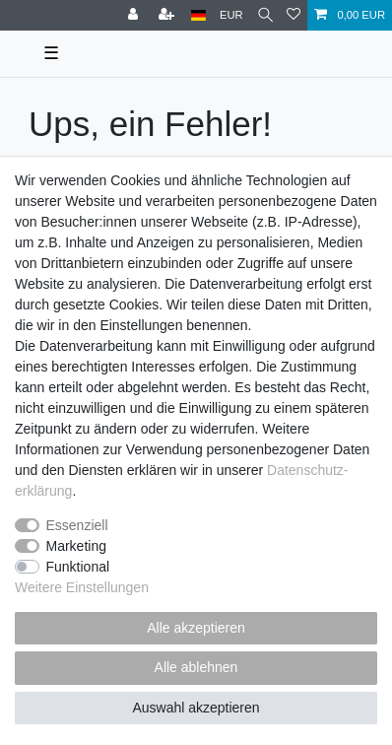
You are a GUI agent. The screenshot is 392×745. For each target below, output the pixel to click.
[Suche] (265, 15)
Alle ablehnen (196, 667)
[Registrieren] (168, 15)
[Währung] (231, 15)
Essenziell (77, 525)
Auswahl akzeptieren (195, 707)
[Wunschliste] (293, 15)
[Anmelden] (135, 15)
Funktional (78, 567)
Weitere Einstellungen (82, 587)
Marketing (76, 546)
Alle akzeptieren (196, 628)
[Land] (198, 15)
